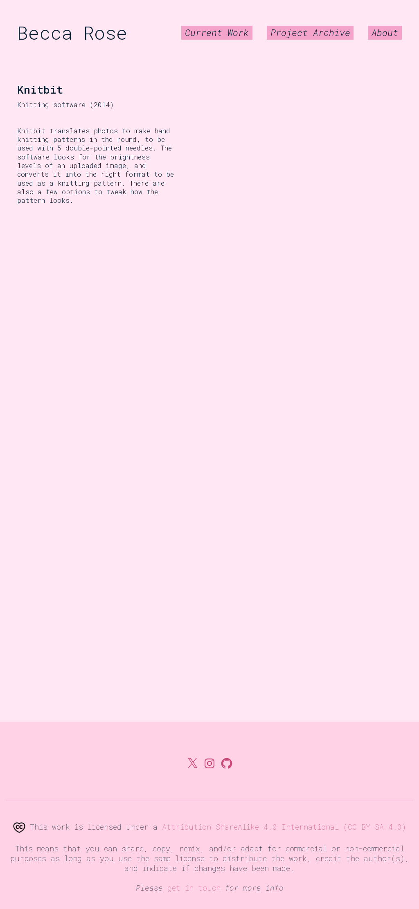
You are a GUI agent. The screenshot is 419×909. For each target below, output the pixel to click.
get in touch (194, 888)
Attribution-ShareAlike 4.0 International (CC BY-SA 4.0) (284, 827)
